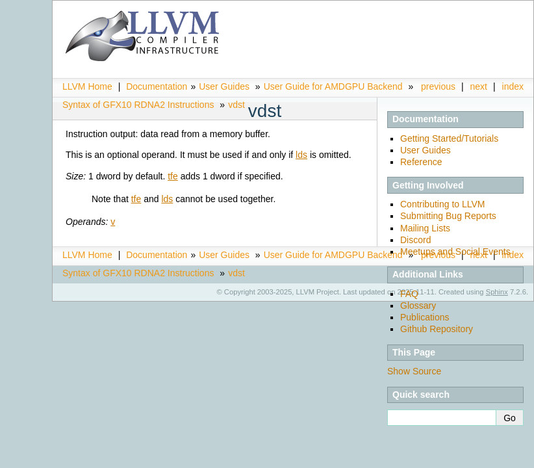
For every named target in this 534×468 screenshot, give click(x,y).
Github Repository (436, 329)
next (478, 86)
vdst (236, 104)
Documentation (156, 86)
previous (438, 86)
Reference (421, 162)
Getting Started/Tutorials (449, 138)
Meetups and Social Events (455, 251)
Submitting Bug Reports (448, 216)
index (513, 86)
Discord (415, 240)
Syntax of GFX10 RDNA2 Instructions (138, 104)
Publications (425, 317)
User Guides (224, 86)
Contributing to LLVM (442, 204)
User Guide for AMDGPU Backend (333, 86)
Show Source (414, 371)
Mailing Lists (425, 228)
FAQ (409, 294)
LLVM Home (87, 86)
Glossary (418, 305)
